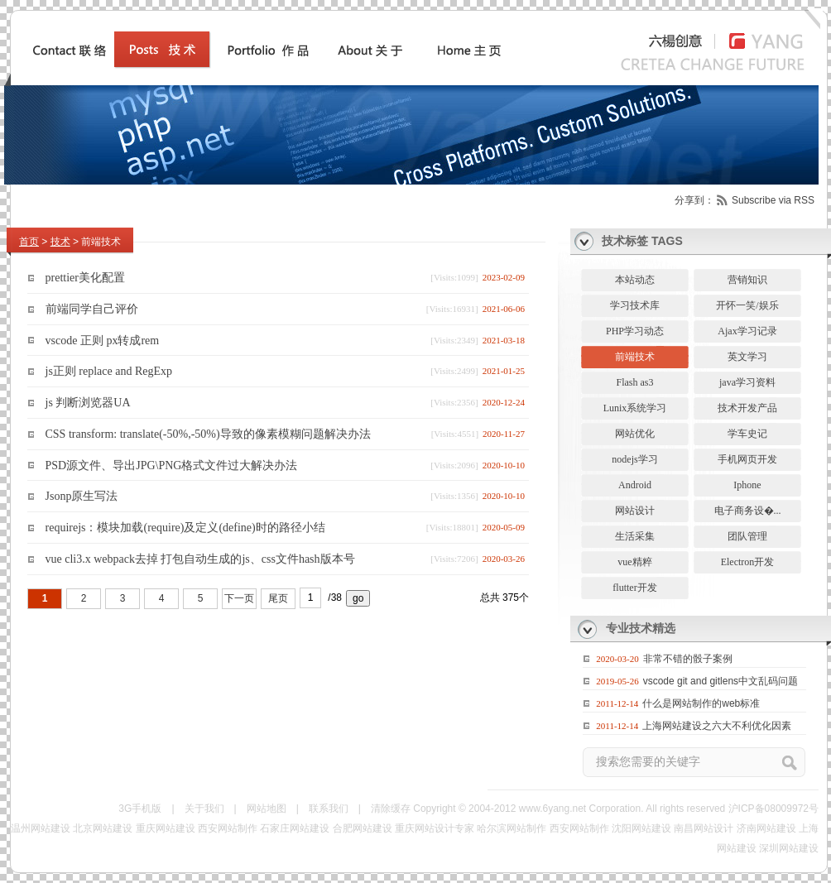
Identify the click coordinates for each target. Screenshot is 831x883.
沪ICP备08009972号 (773, 808)
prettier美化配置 (85, 277)
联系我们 (328, 808)
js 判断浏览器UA (88, 402)
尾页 (278, 598)
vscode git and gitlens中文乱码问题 (720, 681)
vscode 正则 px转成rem (103, 340)
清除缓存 (391, 808)
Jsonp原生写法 (82, 496)
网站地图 (266, 808)
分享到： (694, 200)
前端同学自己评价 (92, 309)
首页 (29, 241)
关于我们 (204, 808)
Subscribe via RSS (773, 200)
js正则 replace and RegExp (109, 371)
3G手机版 (139, 808)
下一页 (239, 598)
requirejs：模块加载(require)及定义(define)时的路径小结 (185, 527)
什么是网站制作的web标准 (701, 703)
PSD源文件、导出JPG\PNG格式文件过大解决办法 (172, 464)
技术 (60, 241)
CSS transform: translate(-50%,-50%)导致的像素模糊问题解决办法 (208, 434)
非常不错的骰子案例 (688, 659)
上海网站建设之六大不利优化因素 (716, 726)
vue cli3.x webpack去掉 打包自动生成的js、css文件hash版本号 (200, 559)
